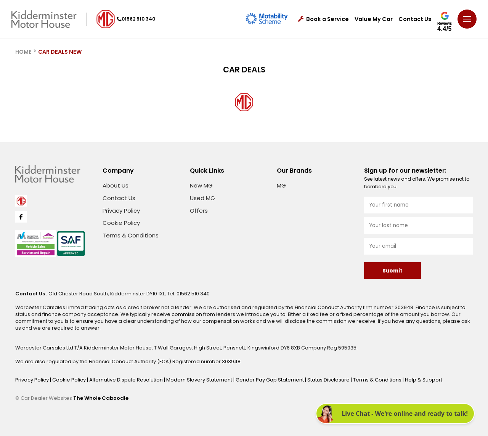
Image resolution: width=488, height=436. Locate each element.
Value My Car (374, 19)
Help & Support (423, 379)
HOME (23, 52)
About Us (115, 185)
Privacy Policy (121, 211)
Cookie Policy (121, 223)
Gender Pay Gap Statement (270, 379)
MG (281, 185)
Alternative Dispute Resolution (126, 379)
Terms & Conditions (131, 235)
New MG (201, 185)
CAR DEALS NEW (60, 52)
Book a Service (323, 19)
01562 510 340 (136, 19)
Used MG (202, 198)
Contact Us (415, 19)
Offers (199, 211)
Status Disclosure (329, 379)
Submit (392, 270)
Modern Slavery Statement (199, 379)
